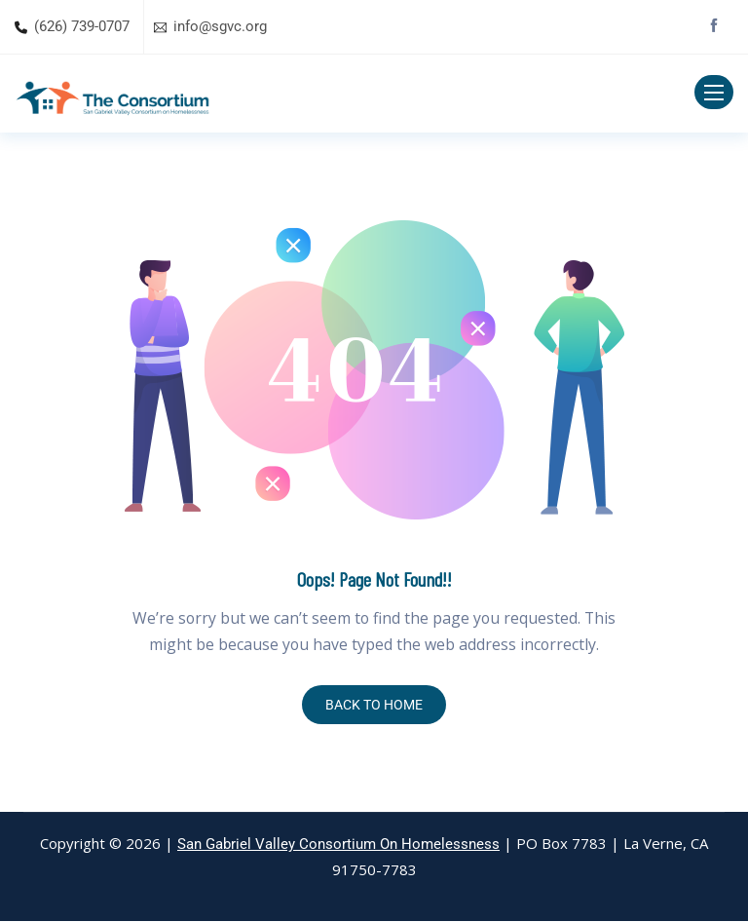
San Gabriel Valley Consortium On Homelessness (338, 845)
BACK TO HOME (374, 705)
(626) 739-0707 (82, 26)
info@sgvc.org (220, 26)
